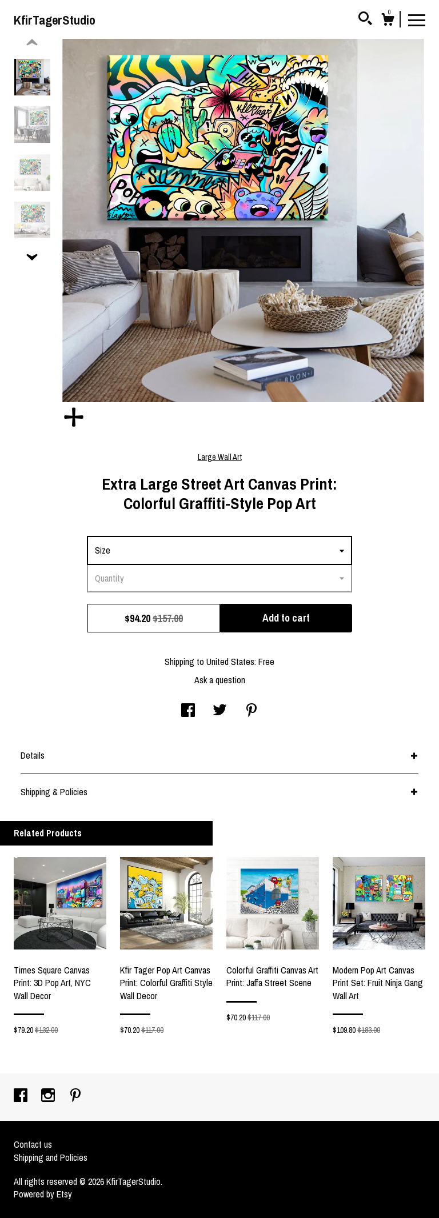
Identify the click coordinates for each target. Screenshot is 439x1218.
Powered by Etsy (43, 1194)
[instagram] (49, 1096)
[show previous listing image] (32, 43)
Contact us (33, 1144)
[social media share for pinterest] (251, 711)
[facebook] (22, 1096)
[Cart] (387, 21)
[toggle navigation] (416, 19)
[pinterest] (75, 1096)
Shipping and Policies (50, 1157)
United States (230, 661)
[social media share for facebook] (188, 711)
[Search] (365, 20)
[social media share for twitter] (219, 711)
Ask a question (219, 680)
